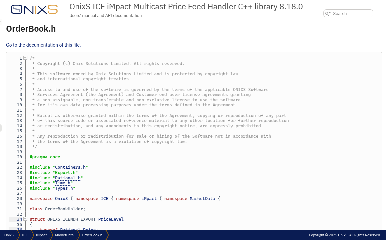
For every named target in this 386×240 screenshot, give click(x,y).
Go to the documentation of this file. (126, 45)
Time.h (146, 182)
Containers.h (153, 167)
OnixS (144, 198)
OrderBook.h (92, 235)
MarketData (286, 198)
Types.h (147, 188)
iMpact (232, 198)
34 (99, 219)
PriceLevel (194, 219)
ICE (188, 198)
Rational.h (151, 177)
